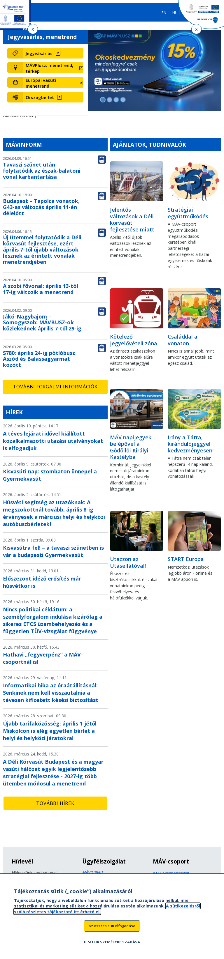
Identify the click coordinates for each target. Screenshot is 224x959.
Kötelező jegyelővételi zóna (133, 340)
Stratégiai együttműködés (188, 213)
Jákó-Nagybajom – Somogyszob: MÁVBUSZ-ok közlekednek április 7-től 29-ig (42, 322)
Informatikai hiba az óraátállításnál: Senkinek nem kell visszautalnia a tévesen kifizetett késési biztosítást (50, 692)
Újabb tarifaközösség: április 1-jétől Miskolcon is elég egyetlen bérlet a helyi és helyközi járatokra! (50, 731)
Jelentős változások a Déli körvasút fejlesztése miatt (132, 219)
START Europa (186, 558)
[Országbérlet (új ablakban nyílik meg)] (53, 97)
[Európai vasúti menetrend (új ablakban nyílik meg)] (53, 83)
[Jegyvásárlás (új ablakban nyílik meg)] (53, 53)
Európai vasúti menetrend (41, 83)
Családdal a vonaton (182, 340)
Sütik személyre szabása (114, 945)
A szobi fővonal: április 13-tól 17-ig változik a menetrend (40, 289)
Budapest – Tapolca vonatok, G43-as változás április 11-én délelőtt (41, 207)
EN (164, 12)
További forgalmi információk (55, 386)
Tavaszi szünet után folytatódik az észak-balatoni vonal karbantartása (41, 170)
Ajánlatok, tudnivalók (149, 144)
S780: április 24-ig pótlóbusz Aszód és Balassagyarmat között (39, 359)
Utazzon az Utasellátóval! (128, 562)
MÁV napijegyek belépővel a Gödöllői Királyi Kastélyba (130, 447)
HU (175, 12)
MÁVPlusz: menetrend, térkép (49, 68)
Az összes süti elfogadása (112, 929)
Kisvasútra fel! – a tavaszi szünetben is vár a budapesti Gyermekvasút (53, 551)
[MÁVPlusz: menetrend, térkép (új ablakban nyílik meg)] (53, 68)
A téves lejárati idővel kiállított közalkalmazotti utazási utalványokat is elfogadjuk (53, 441)
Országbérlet (40, 97)
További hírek (55, 803)
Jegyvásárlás (39, 53)
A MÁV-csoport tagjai (171, 872)
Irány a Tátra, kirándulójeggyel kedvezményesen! (191, 444)
